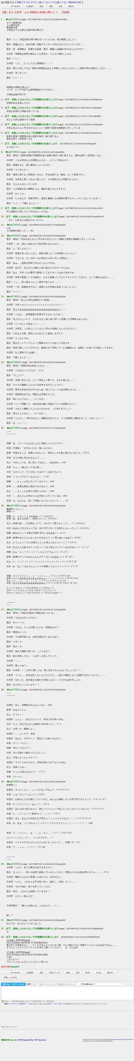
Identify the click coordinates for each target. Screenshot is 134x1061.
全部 (60, 6)
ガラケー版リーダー (40, 2)
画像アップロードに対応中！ (15, 1006)
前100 (87, 973)
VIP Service (15, 6)
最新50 (71, 6)
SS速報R (30, 6)
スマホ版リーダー (59, 2)
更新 (41, 6)
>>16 (9, 957)
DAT (79, 2)
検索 (51, 6)
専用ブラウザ (23, 2)
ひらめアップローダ (53, 1006)
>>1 (26, 68)
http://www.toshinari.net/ (119, 1042)
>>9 (8, 228)
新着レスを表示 (10, 977)
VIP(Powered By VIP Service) (31, 1042)
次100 (98, 973)
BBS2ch (72, 2)
